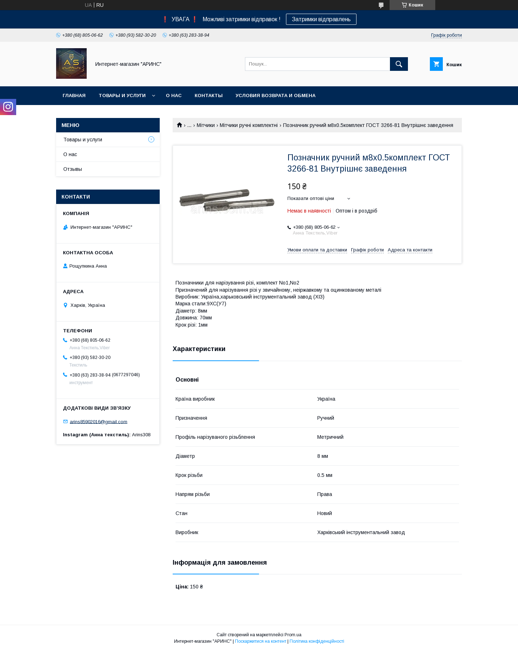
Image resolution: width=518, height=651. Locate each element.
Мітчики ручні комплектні (249, 125)
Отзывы (72, 169)
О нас (174, 95)
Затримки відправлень (321, 19)
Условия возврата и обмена (275, 95)
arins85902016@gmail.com (98, 421)
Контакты (209, 95)
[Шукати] (399, 64)
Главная (74, 95)
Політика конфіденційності (317, 641)
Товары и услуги (122, 95)
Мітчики (206, 125)
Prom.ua (293, 634)
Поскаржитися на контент (260, 641)
